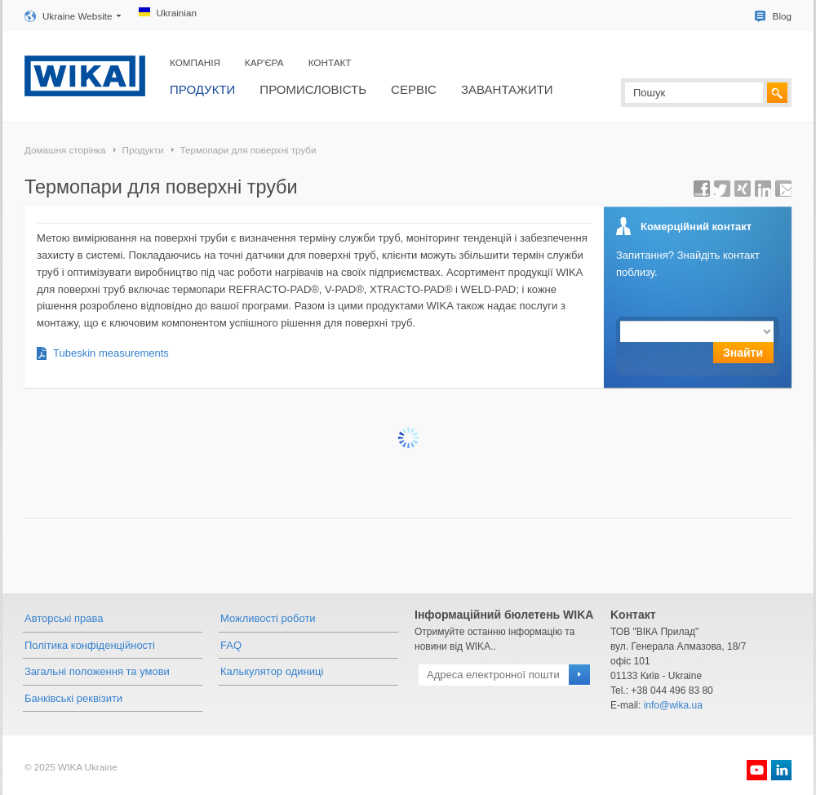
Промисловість (312, 89)
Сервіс (414, 89)
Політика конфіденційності (89, 645)
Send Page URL (783, 188)
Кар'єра (264, 62)
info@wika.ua (673, 705)
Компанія (195, 62)
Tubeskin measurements (111, 353)
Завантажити (507, 89)
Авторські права (64, 618)
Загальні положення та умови (97, 671)
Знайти (743, 352)
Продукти (202, 89)
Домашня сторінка (64, 149)
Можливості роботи (268, 618)
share (702, 188)
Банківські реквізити (73, 698)
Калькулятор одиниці (271, 671)
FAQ (231, 645)
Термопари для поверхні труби (248, 149)
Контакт (330, 62)
